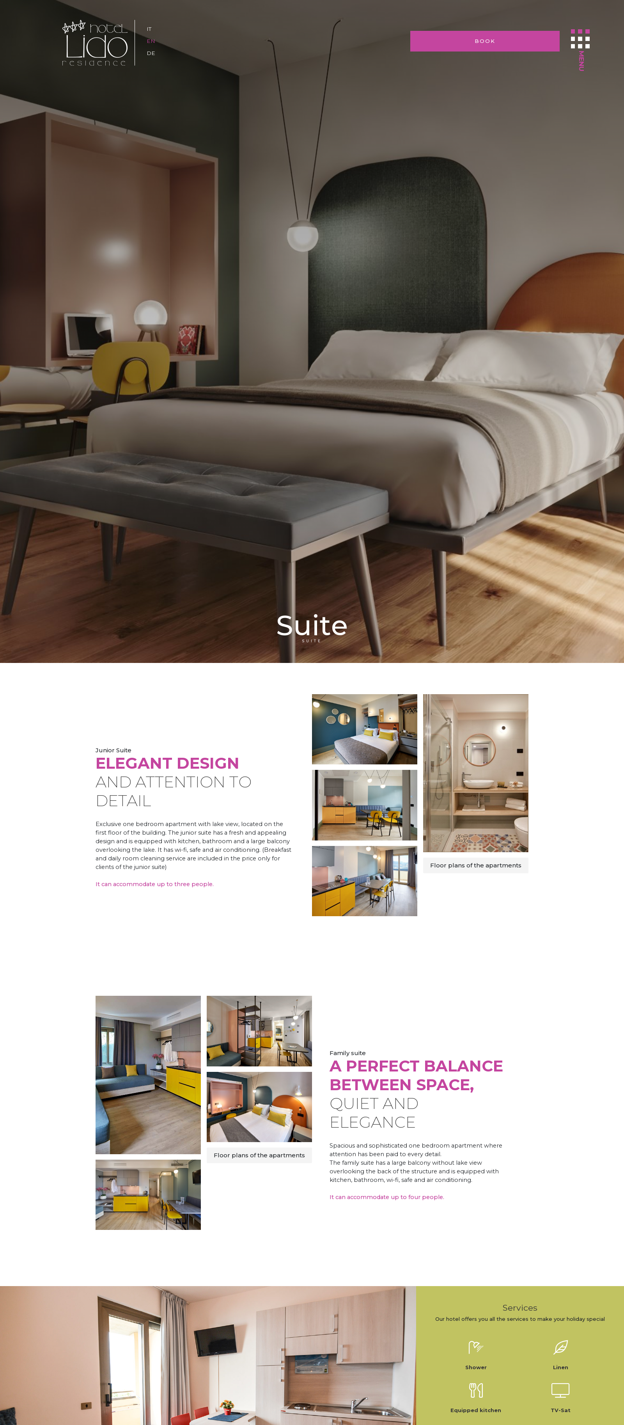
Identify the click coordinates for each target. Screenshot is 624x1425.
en (151, 40)
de (151, 53)
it (149, 28)
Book (517, 41)
